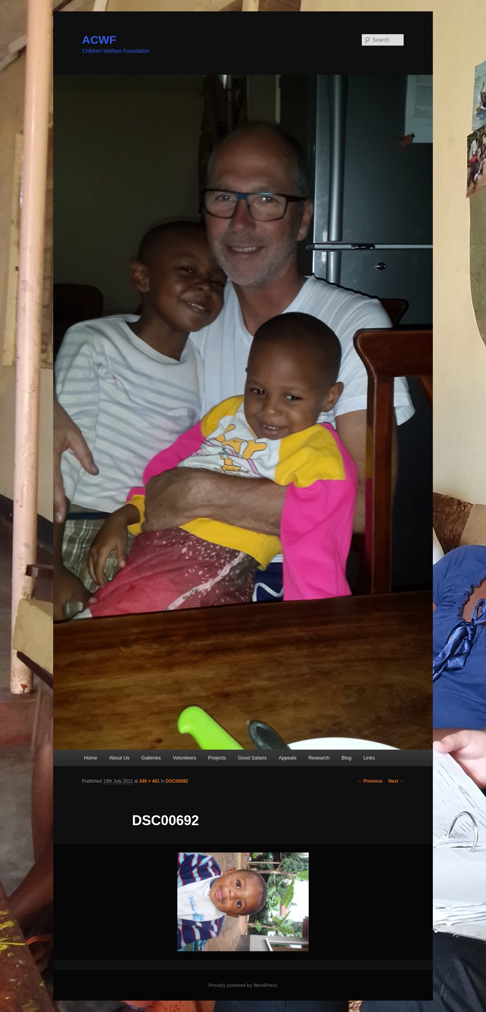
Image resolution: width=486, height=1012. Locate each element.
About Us (119, 758)
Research (319, 758)
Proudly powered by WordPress (242, 985)
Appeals (288, 758)
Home (90, 758)
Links (369, 758)
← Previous (370, 781)
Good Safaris (252, 758)
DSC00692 (177, 781)
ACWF (99, 39)
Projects (217, 758)
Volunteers (184, 758)
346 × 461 (149, 781)
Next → (396, 781)
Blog (347, 758)
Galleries (151, 758)
